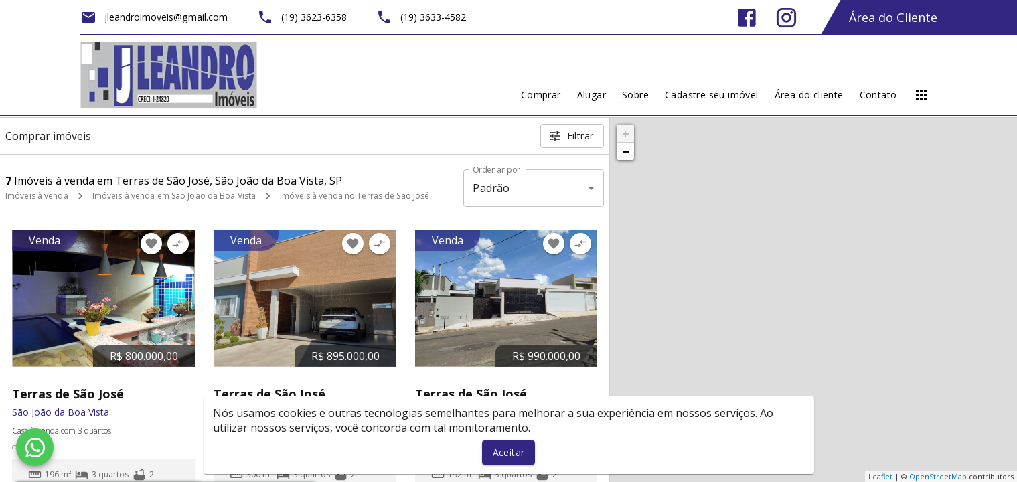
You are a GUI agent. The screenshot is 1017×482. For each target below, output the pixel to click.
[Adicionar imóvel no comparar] (178, 243)
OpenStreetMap (938, 476)
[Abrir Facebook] (747, 17)
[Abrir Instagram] (786, 17)
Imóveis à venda (36, 196)
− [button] (626, 151)
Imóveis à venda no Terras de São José (354, 196)
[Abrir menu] (921, 95)
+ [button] (625, 133)
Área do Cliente (893, 17)
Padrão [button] (491, 188)
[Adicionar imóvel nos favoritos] (151, 243)
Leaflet (880, 476)
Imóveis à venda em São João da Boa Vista (174, 196)
